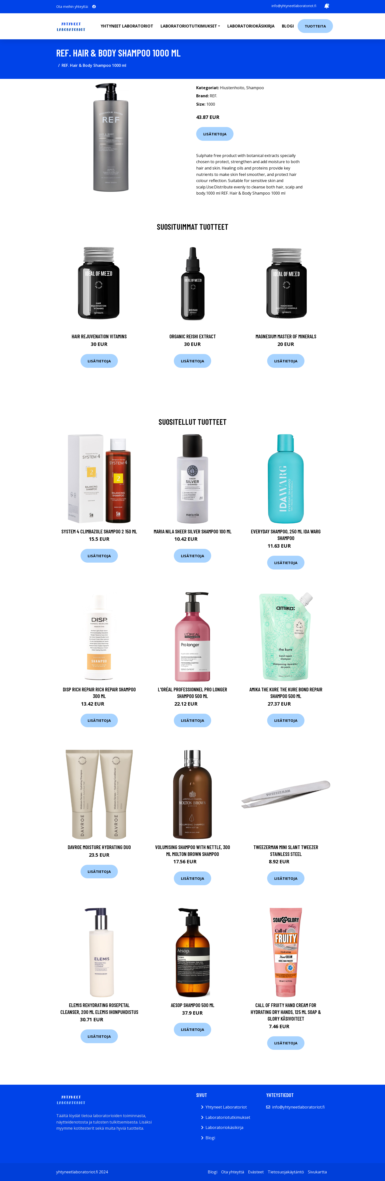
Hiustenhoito (232, 87)
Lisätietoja (214, 133)
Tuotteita (315, 26)
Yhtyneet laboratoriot (127, 26)
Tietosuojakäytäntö (286, 1172)
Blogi (288, 26)
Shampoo (255, 87)
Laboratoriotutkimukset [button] (189, 26)
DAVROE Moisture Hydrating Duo (99, 847)
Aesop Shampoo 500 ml (192, 1005)
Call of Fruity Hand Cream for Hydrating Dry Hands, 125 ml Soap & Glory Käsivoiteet (286, 1012)
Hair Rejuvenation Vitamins (99, 336)
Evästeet (256, 1172)
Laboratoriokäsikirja (251, 26)
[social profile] (94, 6)
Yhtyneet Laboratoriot (226, 1107)
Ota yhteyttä (232, 1172)
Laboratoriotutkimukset (228, 1117)
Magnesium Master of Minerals (286, 336)
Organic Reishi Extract (192, 336)
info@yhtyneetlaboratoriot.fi (294, 5)
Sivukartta (317, 1172)
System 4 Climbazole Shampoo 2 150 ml (99, 531)
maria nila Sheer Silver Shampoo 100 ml (193, 531)
